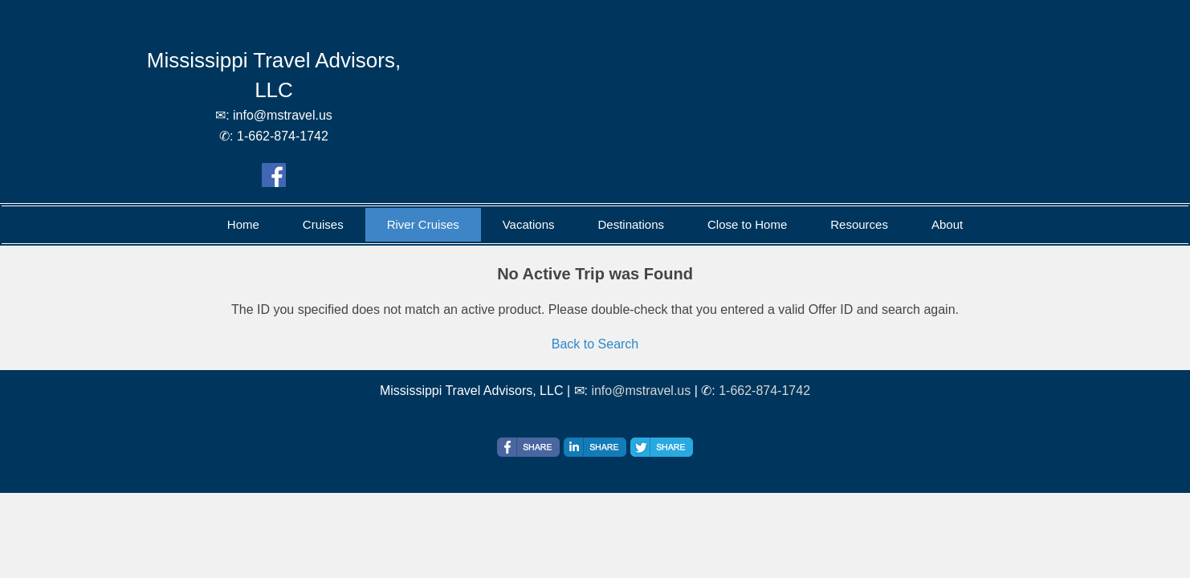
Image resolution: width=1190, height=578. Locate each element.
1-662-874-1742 (764, 390)
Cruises (323, 224)
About (947, 224)
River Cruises (423, 224)
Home (243, 224)
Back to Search (595, 344)
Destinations (630, 224)
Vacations (529, 224)
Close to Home (747, 224)
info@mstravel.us (641, 390)
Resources (859, 224)
